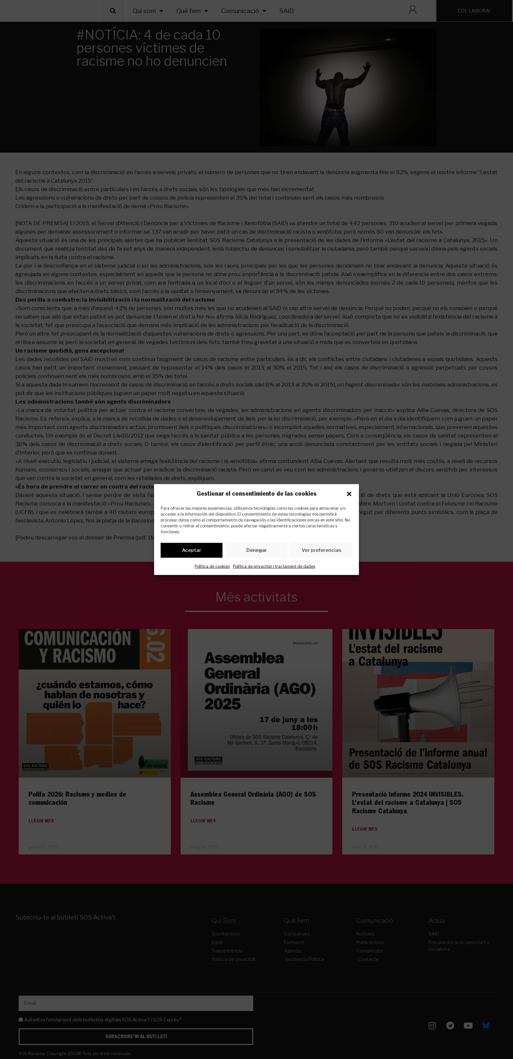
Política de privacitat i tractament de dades (274, 567)
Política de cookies (212, 567)
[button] (349, 493)
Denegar (256, 551)
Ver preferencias (321, 551)
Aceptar (191, 551)
